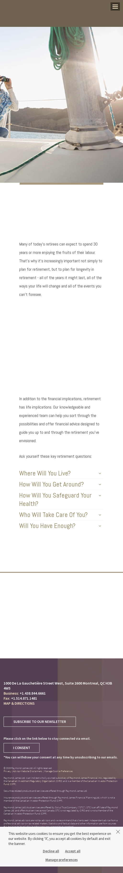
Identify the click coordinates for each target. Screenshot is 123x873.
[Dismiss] (118, 831)
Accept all (72, 851)
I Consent (21, 747)
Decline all (51, 851)
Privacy (7, 771)
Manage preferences (61, 859)
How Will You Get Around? (60, 484)
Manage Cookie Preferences (58, 771)
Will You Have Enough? (60, 525)
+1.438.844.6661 (33, 693)
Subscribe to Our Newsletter (39, 721)
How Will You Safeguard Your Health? (60, 499)
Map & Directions (19, 703)
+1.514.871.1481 (24, 698)
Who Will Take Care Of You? (60, 514)
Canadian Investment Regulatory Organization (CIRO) (34, 781)
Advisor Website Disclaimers (27, 771)
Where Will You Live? (60, 473)
